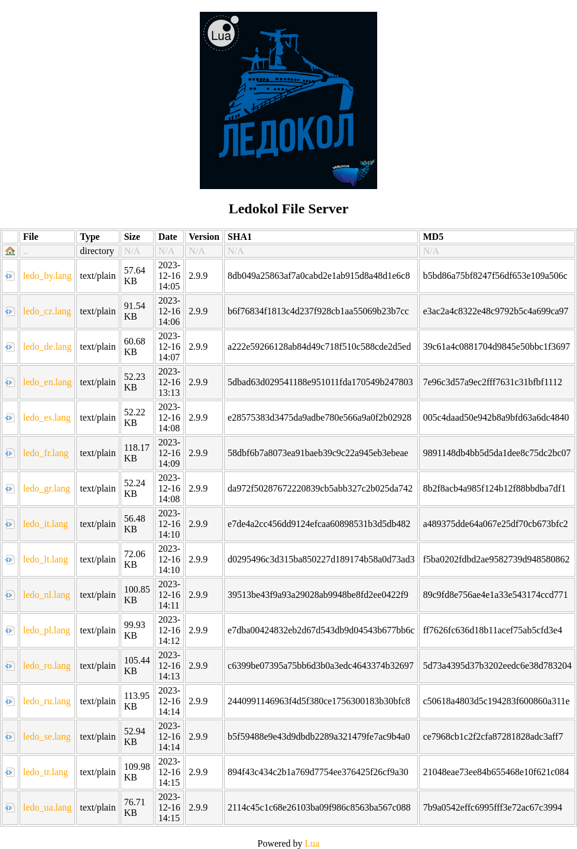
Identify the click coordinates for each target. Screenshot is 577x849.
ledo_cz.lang (47, 311)
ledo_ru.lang (46, 701)
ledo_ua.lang (47, 807)
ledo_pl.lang (46, 630)
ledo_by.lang (47, 276)
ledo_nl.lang (46, 595)
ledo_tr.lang (45, 772)
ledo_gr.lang (46, 488)
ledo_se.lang (46, 736)
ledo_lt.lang (45, 559)
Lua (312, 843)
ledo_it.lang (45, 524)
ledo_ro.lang (46, 666)
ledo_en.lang (47, 382)
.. (25, 251)
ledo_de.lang (47, 346)
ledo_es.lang (46, 417)
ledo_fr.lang (46, 453)
